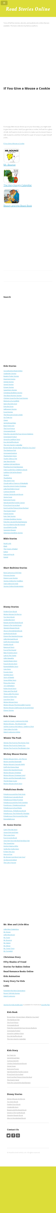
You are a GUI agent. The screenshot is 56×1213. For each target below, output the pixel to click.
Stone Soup (8, 497)
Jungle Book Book (10, 633)
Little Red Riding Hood (11, 489)
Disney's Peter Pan (10, 696)
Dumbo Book (8, 644)
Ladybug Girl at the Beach (13, 472)
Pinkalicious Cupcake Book (13, 797)
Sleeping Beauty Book (11, 628)
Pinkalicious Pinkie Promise (13, 800)
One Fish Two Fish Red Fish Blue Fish (17, 841)
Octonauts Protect (10, 437)
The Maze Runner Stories (13, 395)
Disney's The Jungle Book (13, 625)
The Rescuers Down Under (13, 415)
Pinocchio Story (9, 683)
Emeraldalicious (9, 819)
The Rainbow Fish (10, 450)
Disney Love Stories (11, 578)
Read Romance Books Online (18, 971)
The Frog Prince (9, 428)
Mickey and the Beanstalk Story (15, 778)
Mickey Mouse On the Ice (13, 614)
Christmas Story (12, 957)
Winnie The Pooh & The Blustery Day (17, 748)
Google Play (45, 1005)
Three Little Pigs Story (11, 694)
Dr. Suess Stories (12, 824)
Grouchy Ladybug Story (12, 439)
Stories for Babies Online (17, 966)
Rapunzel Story (9, 647)
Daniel (6, 557)
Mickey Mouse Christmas (12, 773)
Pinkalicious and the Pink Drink (14, 794)
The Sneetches (9, 843)
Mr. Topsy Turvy (9, 948)
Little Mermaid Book (11, 639)
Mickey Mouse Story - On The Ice (15, 759)
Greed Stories (9, 384)
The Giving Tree (9, 481)
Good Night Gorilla (10, 527)
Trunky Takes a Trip (10, 458)
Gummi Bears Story (10, 661)
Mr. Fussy (7, 937)
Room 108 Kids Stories (12, 993)
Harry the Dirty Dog (10, 404)
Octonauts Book (9, 431)
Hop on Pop (8, 854)
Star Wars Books (9, 461)
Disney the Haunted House (13, 636)
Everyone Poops (9, 500)
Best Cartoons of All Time (12, 573)
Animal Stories (9, 382)
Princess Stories (9, 575)
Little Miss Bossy (9, 935)
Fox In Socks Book (10, 838)
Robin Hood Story (10, 688)
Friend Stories (9, 513)
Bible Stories (10, 538)
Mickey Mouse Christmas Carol (14, 775)
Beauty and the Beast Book (18, 204)
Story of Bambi (9, 677)
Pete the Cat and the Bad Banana (15, 522)
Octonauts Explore (10, 453)
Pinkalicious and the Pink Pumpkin (16, 802)
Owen (6, 420)
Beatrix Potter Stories (11, 376)
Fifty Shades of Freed (15, 961)
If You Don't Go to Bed (12, 505)
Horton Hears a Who (11, 846)
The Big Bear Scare (10, 781)
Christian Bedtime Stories (13, 519)
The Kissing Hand (10, 511)
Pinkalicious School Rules (13, 808)
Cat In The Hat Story (10, 829)
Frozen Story (8, 672)
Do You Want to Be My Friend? (14, 524)
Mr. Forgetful (8, 951)
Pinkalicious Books (13, 789)
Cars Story (7, 669)
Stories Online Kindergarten (13, 586)
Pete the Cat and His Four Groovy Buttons (18, 434)
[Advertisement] (28, 58)
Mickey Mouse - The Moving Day (15, 724)
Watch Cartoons (9, 996)
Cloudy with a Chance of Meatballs (16, 483)
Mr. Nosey (7, 932)
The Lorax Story (9, 835)
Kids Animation (12, 976)
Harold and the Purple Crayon (14, 503)
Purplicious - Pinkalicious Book (15, 805)
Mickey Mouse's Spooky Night (14, 764)
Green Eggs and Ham (11, 832)
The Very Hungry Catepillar (18, 184)
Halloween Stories (10, 409)
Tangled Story (8, 675)
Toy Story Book (9, 617)
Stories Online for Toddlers (13, 581)
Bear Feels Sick (9, 426)
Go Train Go (8, 417)
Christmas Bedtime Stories (13, 393)
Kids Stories (10, 366)
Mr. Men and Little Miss (16, 924)
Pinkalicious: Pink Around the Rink (16, 816)
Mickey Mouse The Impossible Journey (17, 705)
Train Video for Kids (10, 729)
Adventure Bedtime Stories (13, 533)
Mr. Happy (7, 943)
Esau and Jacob (9, 554)
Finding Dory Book (10, 611)
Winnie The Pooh (12, 737)
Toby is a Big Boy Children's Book (15, 470)
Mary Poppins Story (10, 653)
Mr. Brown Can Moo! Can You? (14, 857)
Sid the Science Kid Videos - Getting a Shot (19, 726)
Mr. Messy (7, 946)
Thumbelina (8, 478)
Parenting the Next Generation (14, 990)
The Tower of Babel (11, 549)
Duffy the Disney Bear (11, 642)
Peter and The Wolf (10, 691)
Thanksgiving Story (10, 456)
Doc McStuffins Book (11, 442)
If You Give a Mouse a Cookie (14, 143)
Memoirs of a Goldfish (11, 401)
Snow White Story (10, 680)
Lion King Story (9, 699)
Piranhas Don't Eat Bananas (13, 467)
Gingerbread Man (10, 423)
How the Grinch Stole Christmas (15, 486)
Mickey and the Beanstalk (13, 761)
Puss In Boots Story (10, 664)
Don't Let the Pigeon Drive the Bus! (16, 508)
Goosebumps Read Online (13, 371)
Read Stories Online (28, 8)
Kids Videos (10, 716)
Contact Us (13, 1129)
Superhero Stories (10, 390)
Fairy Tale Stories (10, 516)
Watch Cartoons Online (12, 732)
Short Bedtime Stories (15, 567)
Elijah (5, 546)
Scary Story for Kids (14, 981)
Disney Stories (11, 606)
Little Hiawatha (9, 658)
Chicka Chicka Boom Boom (13, 494)
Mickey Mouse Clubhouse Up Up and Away (19, 708)
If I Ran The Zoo (9, 851)
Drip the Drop (8, 406)
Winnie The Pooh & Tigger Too (14, 745)
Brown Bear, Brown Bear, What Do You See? (19, 448)
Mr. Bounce (12, 163)
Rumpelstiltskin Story (11, 666)
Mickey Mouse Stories (15, 754)
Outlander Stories (10, 373)
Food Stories (8, 412)
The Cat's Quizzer (10, 862)
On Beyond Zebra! (10, 860)
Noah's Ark (7, 543)
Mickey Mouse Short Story (13, 783)
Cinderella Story (9, 620)
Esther (6, 552)
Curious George (9, 491)
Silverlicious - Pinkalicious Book (15, 811)
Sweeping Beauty (10, 530)
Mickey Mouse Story (11, 702)
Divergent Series (9, 379)
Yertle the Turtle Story (11, 849)
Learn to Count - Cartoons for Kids (16, 721)
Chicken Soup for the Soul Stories (16, 398)
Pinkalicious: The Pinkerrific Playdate (16, 813)
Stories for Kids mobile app (13, 1005)
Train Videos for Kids (11, 583)
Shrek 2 (6, 475)
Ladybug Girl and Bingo (12, 464)
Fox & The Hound (10, 650)
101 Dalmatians (9, 686)
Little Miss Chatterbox (11, 929)
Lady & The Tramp (10, 655)
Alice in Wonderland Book (13, 631)
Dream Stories (9, 387)
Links (6, 985)
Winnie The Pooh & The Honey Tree (16, 743)
